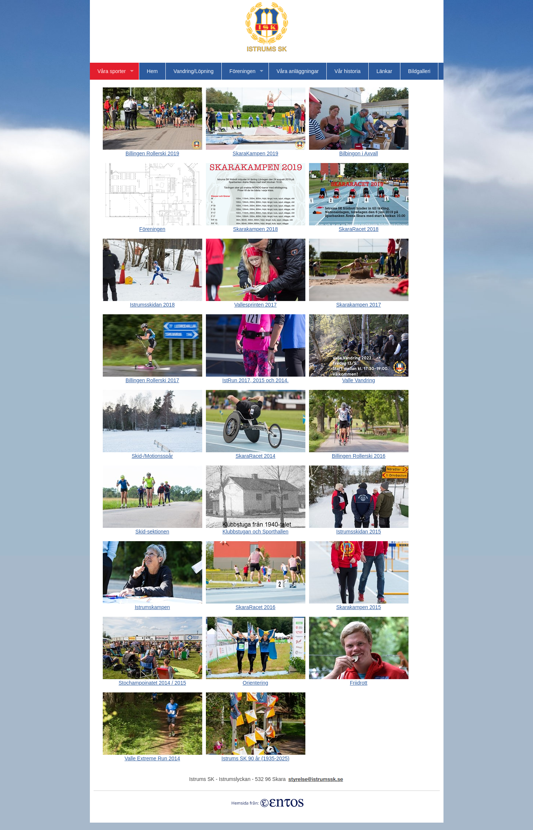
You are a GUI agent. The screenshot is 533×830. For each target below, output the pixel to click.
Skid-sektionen (152, 529)
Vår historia (347, 71)
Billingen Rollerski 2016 (358, 453)
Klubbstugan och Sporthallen (255, 529)
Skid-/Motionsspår (152, 453)
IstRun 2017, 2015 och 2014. (255, 377)
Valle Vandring (358, 377)
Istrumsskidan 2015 (358, 529)
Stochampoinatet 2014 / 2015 (152, 680)
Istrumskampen (152, 604)
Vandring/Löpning (193, 71)
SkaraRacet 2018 (358, 226)
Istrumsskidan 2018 (152, 302)
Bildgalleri (419, 71)
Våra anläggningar (298, 71)
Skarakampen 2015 (358, 604)
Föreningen (242, 71)
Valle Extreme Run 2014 (152, 755)
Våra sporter (112, 71)
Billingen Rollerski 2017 (152, 377)
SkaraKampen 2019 (255, 150)
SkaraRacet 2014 (255, 453)
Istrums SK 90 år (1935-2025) (255, 755)
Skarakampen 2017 (358, 302)
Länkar (384, 71)
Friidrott (358, 680)
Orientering (255, 680)
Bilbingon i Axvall (358, 150)
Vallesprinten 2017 (255, 302)
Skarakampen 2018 (255, 226)
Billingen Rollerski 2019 (152, 150)
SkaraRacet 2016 (255, 604)
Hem (152, 71)
